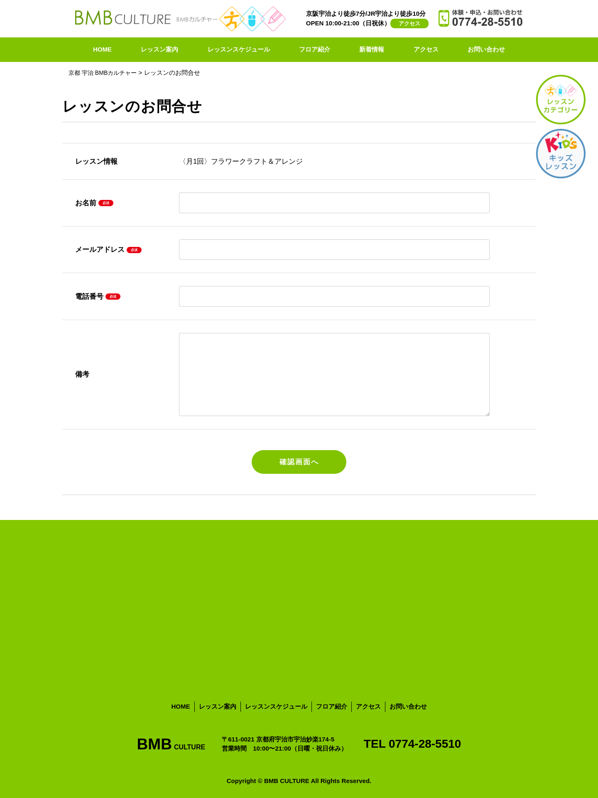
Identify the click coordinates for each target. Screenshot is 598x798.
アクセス (409, 23)
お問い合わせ (486, 49)
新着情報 (371, 49)
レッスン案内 (159, 49)
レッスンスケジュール (239, 49)
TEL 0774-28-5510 (412, 743)
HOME (102, 49)
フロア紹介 (314, 49)
